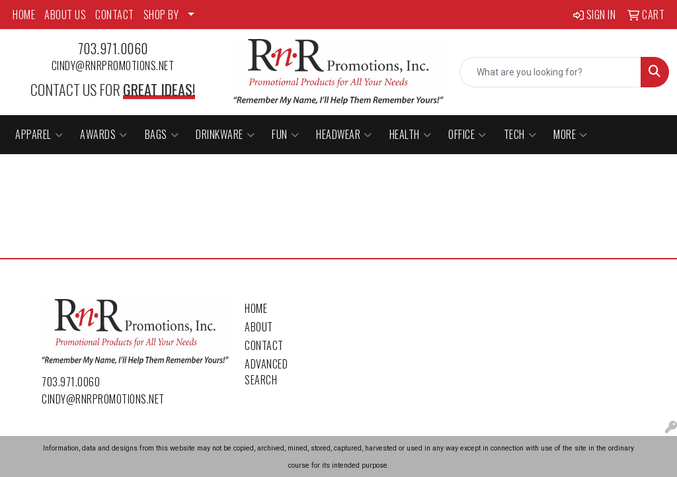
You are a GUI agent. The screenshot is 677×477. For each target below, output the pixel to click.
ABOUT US (65, 14)
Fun (285, 134)
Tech (520, 134)
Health (410, 134)
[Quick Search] (550, 72)
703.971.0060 (113, 48)
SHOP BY (161, 14)
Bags (162, 134)
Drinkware (225, 134)
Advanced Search (266, 372)
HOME (24, 14)
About (259, 327)
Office (467, 134)
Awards (104, 134)
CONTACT (114, 14)
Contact (264, 345)
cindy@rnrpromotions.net (113, 65)
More (570, 134)
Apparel (39, 134)
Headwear (344, 134)
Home (256, 308)
